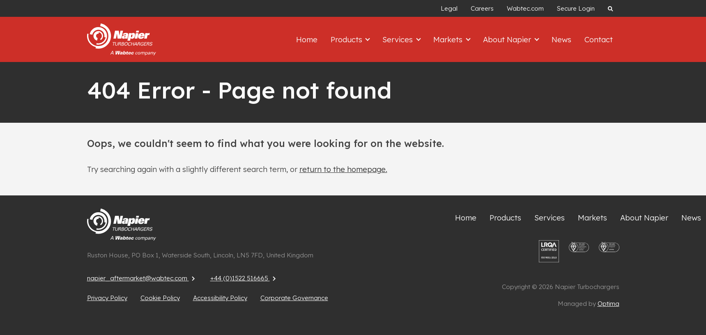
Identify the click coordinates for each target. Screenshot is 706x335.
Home (306, 39)
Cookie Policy (160, 298)
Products (505, 218)
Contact (598, 39)
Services (549, 218)
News (561, 39)
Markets (592, 218)
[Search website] (610, 8)
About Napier (644, 218)
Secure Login (576, 8)
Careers (482, 8)
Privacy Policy (107, 298)
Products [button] (347, 39)
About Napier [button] (508, 39)
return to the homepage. (343, 169)
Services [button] (398, 39)
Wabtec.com (525, 8)
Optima (608, 303)
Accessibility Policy (220, 298)
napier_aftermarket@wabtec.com (142, 278)
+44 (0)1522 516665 (244, 278)
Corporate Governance (294, 298)
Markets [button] (449, 39)
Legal (449, 8)
